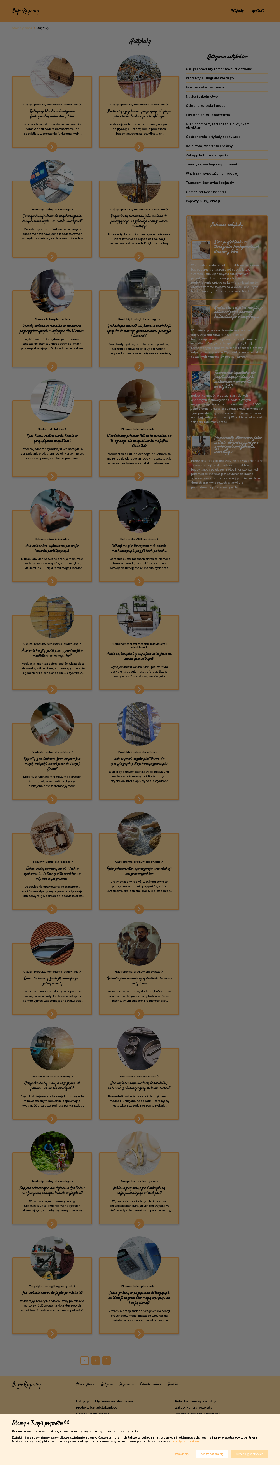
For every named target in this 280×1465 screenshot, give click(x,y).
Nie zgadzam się (212, 1454)
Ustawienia (181, 1454)
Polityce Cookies (185, 1441)
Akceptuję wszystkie (249, 1454)
